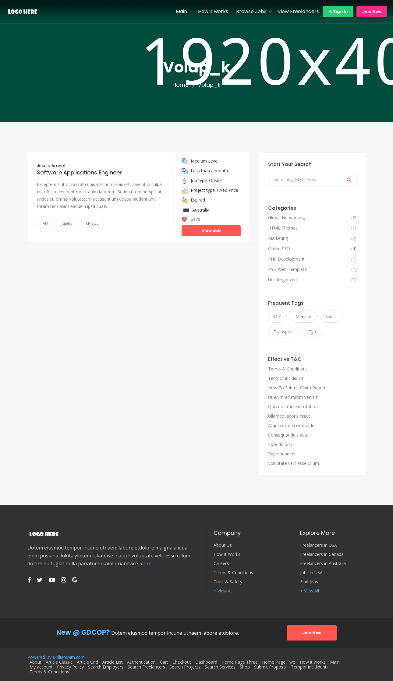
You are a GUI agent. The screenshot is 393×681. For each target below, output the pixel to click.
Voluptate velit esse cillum (293, 463)
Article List (112, 662)
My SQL (92, 223)
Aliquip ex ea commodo (291, 425)
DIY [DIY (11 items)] (277, 316)
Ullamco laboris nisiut (289, 416)
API (45, 223)
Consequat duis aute (288, 435)
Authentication (141, 662)
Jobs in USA (311, 572)
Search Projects (184, 667)
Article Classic (59, 662)
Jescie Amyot (51, 166)
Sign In (338, 11)
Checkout (181, 662)
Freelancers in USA (318, 545)
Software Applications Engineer (79, 172)
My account (41, 667)
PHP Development (286, 259)
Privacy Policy (70, 667)
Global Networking (286, 218)
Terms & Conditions (288, 369)
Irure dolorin (280, 444)
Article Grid (87, 662)
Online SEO (279, 249)
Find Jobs (309, 581)
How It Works (227, 554)
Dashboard (206, 662)
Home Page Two (279, 662)
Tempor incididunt (286, 378)
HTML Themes (283, 228)
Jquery (67, 223)
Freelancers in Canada (322, 554)
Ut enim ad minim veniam (293, 397)
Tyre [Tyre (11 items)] (313, 332)
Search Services (220, 667)
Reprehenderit (282, 454)
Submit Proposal (270, 667)
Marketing (278, 238)
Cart (164, 662)
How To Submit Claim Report (297, 388)
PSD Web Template (287, 269)
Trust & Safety (228, 581)
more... (146, 563)
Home (180, 85)
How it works (213, 11)
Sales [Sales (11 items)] (330, 316)
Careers (221, 563)
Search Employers (105, 667)
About (35, 662)
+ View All (223, 590)
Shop (245, 667)
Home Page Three (239, 662)
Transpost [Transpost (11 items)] (284, 332)
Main (181, 11)
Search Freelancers (146, 667)
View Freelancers (298, 11)
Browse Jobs (251, 11)
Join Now (371, 11)
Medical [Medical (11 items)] (303, 316)
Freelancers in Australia (323, 563)
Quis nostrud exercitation (293, 406)
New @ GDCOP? (83, 632)
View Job (211, 230)
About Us (223, 545)
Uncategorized (282, 280)
